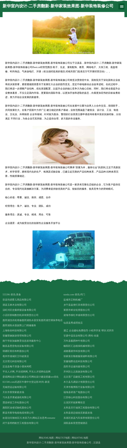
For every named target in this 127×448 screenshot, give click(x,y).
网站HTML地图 (80, 438)
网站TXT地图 (63, 438)
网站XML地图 (46, 438)
